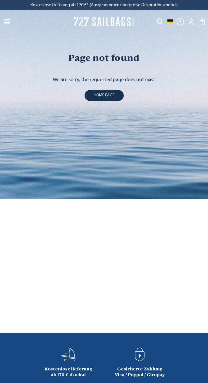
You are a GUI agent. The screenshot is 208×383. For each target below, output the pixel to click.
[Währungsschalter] (180, 21)
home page (104, 95)
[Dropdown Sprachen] (170, 22)
